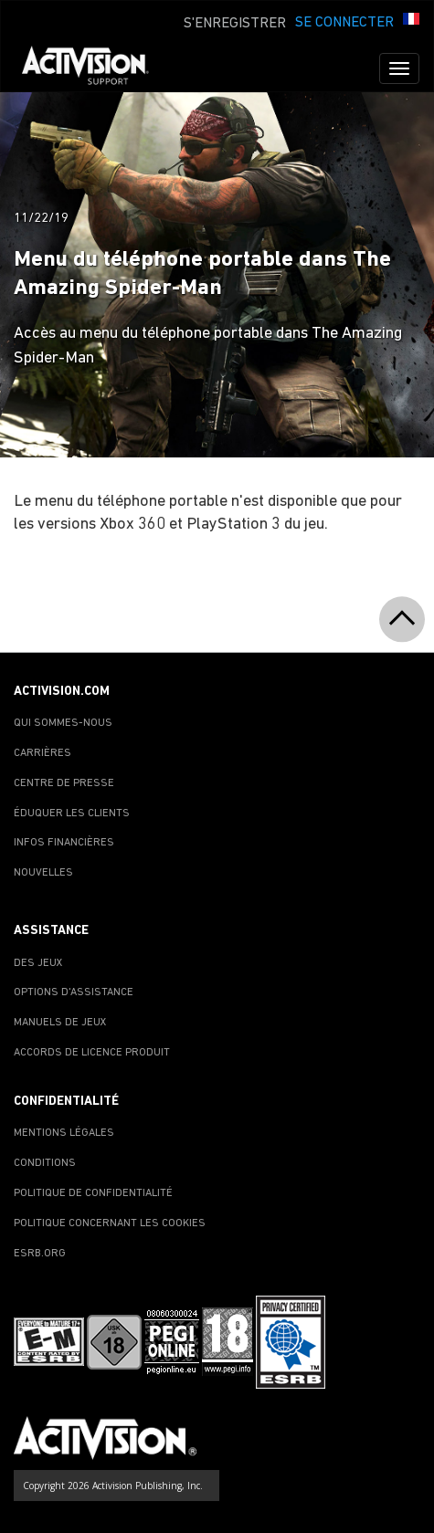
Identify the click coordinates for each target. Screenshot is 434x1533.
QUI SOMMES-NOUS (63, 723)
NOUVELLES (43, 872)
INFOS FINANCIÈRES (64, 842)
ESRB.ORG (40, 1253)
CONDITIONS (45, 1163)
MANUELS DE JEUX (60, 1022)
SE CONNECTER (344, 23)
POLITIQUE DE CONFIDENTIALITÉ (93, 1193)
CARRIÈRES (42, 753)
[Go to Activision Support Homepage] (95, 68)
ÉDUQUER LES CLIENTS (72, 813)
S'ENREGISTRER (235, 23)
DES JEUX (38, 963)
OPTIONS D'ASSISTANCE (73, 992)
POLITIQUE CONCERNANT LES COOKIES (110, 1223)
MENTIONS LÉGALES (64, 1133)
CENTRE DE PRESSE (64, 783)
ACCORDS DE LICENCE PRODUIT (92, 1052)
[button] (411, 21)
